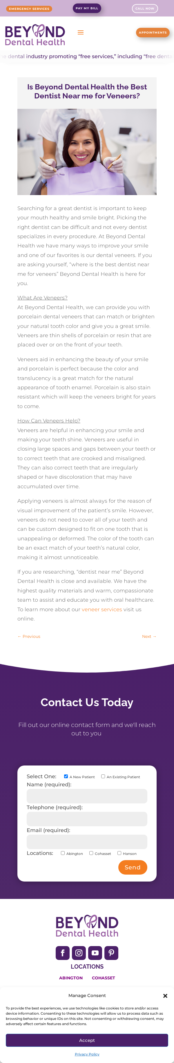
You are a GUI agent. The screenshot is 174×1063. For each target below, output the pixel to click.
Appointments (153, 32)
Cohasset (103, 978)
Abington (71, 978)
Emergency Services (29, 9)
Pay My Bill (87, 8)
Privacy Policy (87, 1054)
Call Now (145, 8)
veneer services (102, 609)
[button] (165, 996)
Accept (87, 1040)
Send (133, 867)
